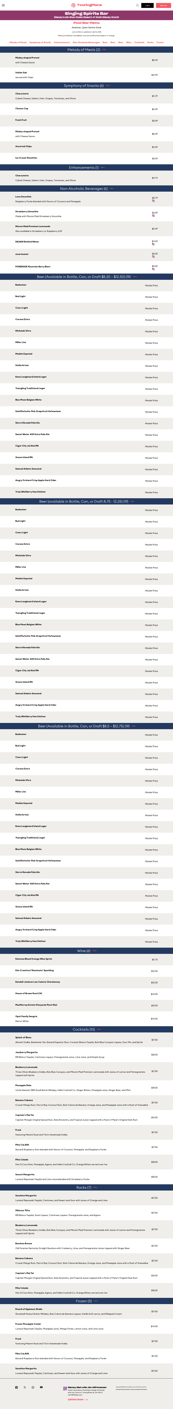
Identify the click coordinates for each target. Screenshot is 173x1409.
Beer (105, 42)
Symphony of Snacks (40, 42)
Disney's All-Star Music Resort (73, 17)
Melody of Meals (18, 42)
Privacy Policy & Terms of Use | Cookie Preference (131, 1389)
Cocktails (139, 42)
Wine (128, 42)
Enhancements (62, 42)
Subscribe (163, 5)
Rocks (150, 42)
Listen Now (78, 1400)
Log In (147, 5)
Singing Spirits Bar (86, 13)
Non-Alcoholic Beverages (86, 42)
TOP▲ (104, 49)
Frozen (160, 42)
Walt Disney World (107, 17)
